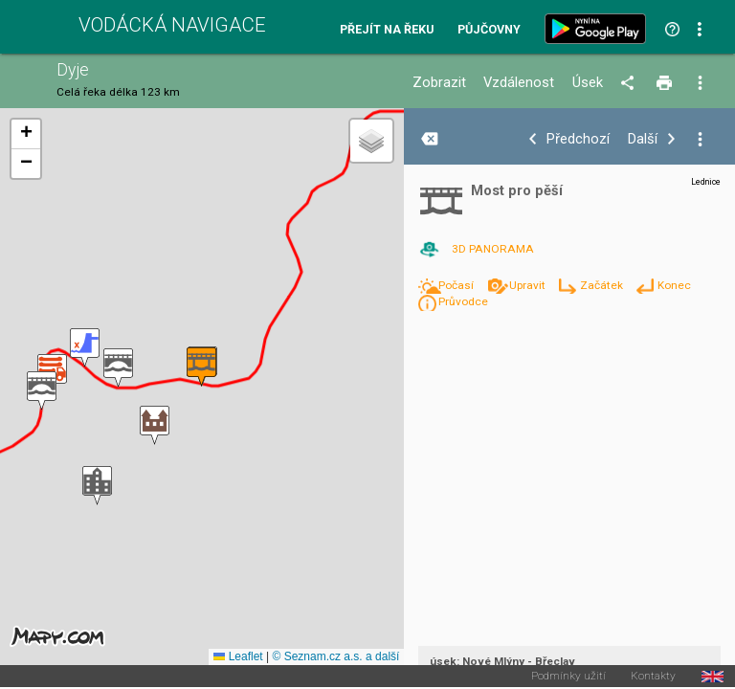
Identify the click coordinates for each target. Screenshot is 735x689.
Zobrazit (439, 83)
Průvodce (463, 301)
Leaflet (237, 656)
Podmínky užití (568, 676)
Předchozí (578, 139)
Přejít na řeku (387, 30)
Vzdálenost (518, 83)
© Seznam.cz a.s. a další (335, 656)
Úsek (587, 83)
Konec (674, 285)
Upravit (528, 285)
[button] (97, 485)
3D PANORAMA (493, 249)
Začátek (603, 285)
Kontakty (653, 676)
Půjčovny (489, 30)
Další (642, 139)
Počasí (457, 285)
